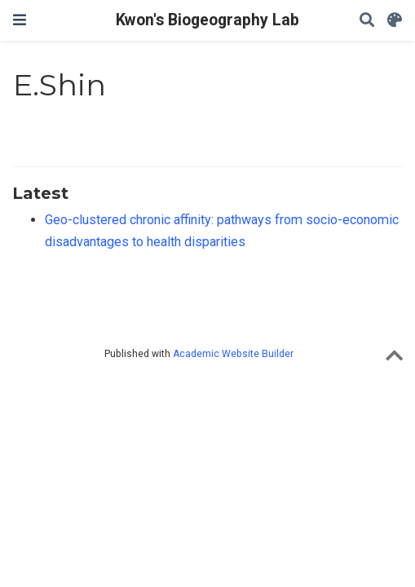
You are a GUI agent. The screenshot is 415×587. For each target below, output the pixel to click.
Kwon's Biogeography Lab (207, 20)
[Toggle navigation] (19, 20)
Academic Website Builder (233, 354)
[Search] (367, 20)
